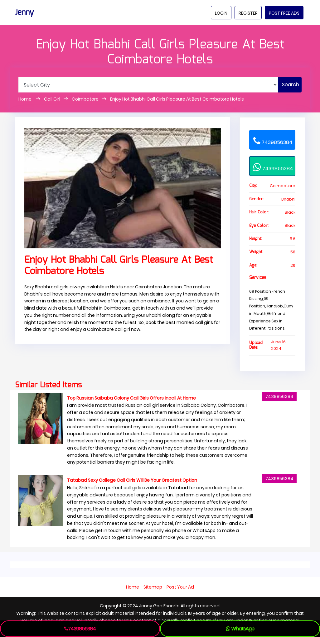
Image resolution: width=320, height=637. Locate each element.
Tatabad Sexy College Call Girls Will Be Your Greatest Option (132, 480)
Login (221, 13)
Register (248, 13)
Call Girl (52, 99)
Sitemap (152, 587)
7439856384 (273, 140)
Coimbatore (85, 99)
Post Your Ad (180, 587)
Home (25, 99)
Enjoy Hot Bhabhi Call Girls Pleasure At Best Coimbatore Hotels (177, 99)
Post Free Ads (284, 13)
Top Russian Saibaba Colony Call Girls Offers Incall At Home (131, 398)
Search (290, 84)
